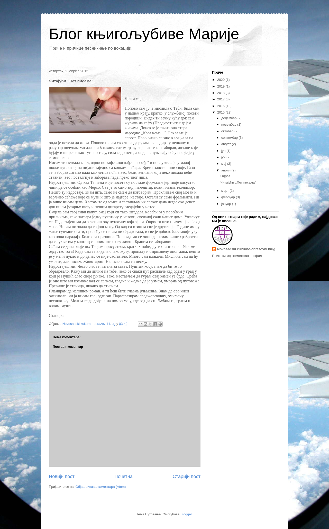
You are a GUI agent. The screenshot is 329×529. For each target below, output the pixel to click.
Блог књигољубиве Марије (144, 33)
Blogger (186, 514)
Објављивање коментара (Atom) (101, 487)
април (226, 170)
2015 (221, 112)
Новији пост (62, 476)
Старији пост (186, 476)
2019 (221, 86)
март (225, 191)
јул (223, 151)
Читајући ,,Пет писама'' (238, 182)
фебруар (228, 197)
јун (223, 157)
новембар (229, 124)
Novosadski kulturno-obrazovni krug (246, 249)
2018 (221, 93)
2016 (221, 106)
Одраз (225, 176)
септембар (230, 138)
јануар (226, 204)
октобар (227, 131)
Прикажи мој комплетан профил (237, 256)
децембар (229, 118)
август (226, 144)
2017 (221, 99)
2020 (221, 80)
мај (224, 164)
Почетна (124, 476)
